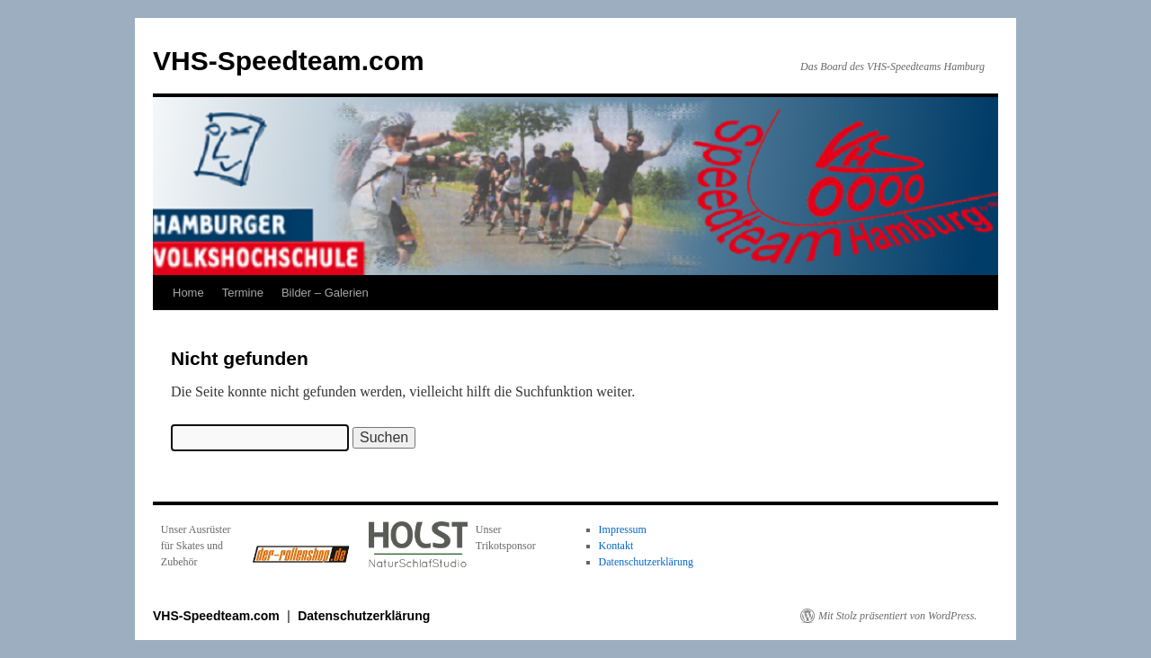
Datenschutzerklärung (646, 562)
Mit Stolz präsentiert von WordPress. (897, 615)
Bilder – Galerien (325, 292)
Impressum (623, 529)
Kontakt (616, 545)
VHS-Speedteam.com (288, 61)
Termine (242, 292)
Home (188, 292)
